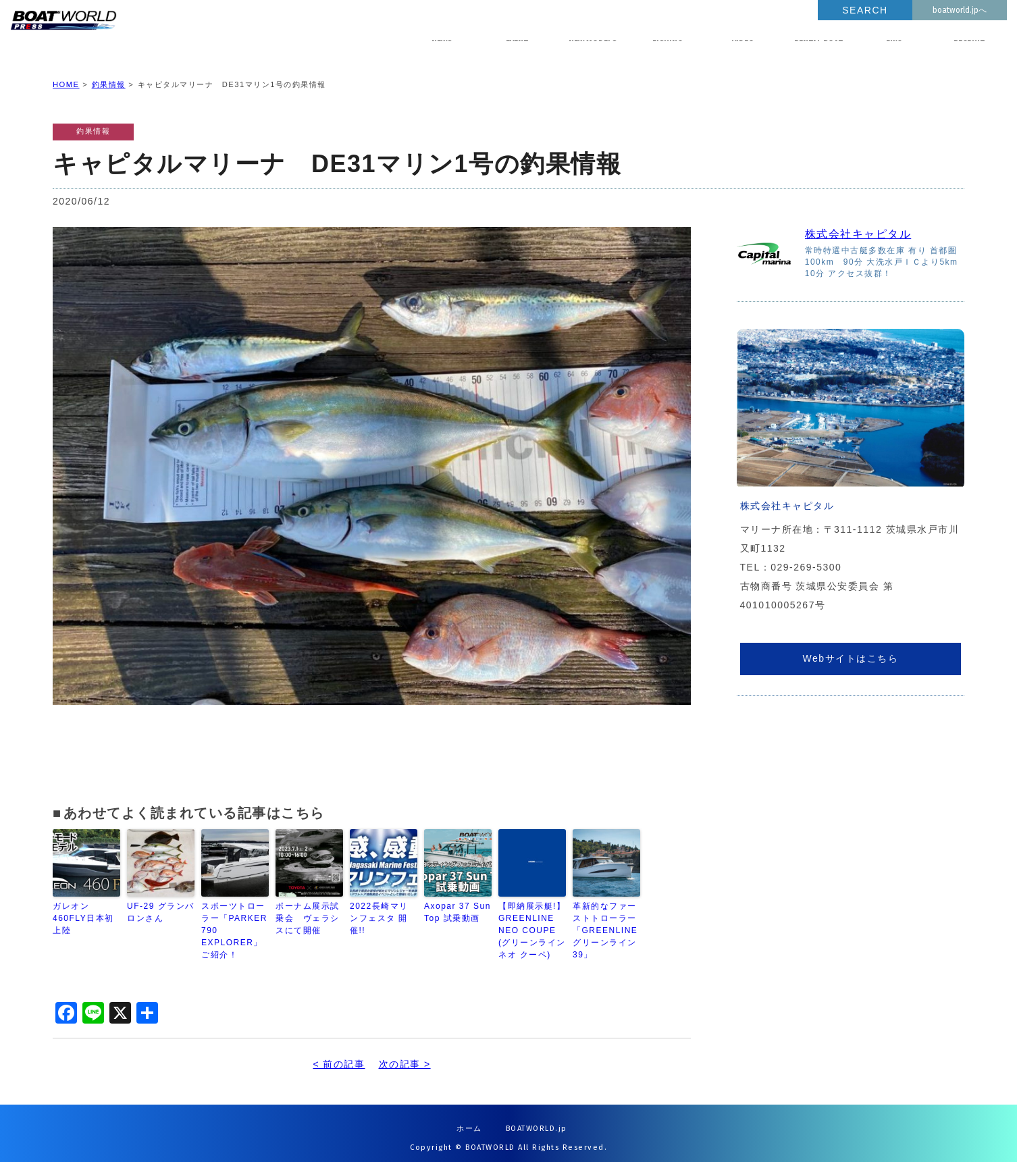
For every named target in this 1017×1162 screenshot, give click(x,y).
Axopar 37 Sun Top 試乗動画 (457, 902)
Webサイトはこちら (850, 647)
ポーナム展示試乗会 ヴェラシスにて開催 (308, 908)
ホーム (469, 1118)
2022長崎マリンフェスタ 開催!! (379, 908)
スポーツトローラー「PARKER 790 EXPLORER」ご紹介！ (234, 920)
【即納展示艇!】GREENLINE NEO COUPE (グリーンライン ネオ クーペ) (532, 920)
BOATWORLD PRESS (162, 34)
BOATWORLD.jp (536, 1118)
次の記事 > (405, 1054)
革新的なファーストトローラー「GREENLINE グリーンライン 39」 (605, 920)
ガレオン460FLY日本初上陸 (83, 908)
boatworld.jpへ (960, 10)
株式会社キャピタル (858, 223)
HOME (66, 74)
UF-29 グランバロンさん (160, 902)
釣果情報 (109, 74)
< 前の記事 (339, 1054)
